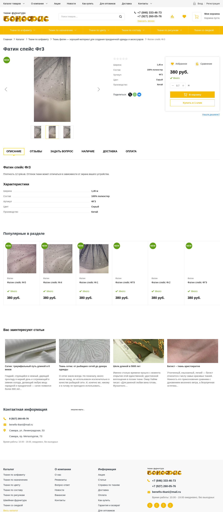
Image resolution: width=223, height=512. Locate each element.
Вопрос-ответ (62, 485)
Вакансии (60, 495)
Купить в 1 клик (192, 102)
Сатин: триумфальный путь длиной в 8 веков (27, 368)
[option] (22, 273)
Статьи (102, 479)
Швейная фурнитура (15, 500)
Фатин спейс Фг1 (88, 282)
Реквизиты (61, 479)
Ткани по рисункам (167, 30)
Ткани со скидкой (204, 30)
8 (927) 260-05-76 (19, 418)
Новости (71, 3)
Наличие (88, 151)
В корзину (192, 94)
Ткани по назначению (61, 30)
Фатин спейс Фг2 (161, 282)
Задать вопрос (61, 151)
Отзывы (36, 151)
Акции (57, 3)
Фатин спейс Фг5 (16, 282)
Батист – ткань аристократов (183, 366)
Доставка (127, 3)
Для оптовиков (107, 3)
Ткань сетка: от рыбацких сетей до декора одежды (83, 368)
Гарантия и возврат (109, 505)
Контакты (143, 3)
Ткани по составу (131, 30)
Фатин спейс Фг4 (52, 282)
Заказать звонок (146, 21)
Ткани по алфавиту (21, 30)
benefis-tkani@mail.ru (21, 424)
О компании (37, 3)
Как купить (87, 3)
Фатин (10, 278)
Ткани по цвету (97, 30)
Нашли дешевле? (211, 114)
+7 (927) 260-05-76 (164, 486)
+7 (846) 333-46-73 (164, 480)
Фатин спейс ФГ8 (125, 282)
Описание (14, 151)
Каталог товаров (12, 3)
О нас (58, 474)
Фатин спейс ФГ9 (197, 282)
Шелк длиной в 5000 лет (127, 366)
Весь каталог (10, 510)
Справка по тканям (109, 485)
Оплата (131, 151)
